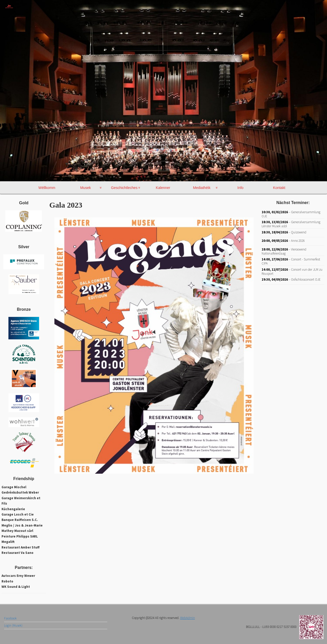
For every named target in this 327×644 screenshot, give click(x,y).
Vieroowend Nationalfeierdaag (284, 251)
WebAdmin (187, 630)
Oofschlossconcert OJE (306, 279)
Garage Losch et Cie (18, 514)
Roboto (7, 581)
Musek (85, 188)
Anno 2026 (298, 240)
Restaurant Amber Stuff (21, 547)
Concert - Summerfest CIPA (291, 261)
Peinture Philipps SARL (20, 536)
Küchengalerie (13, 509)
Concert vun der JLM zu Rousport (292, 271)
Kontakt (279, 188)
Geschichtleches (124, 188)
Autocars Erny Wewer (18, 576)
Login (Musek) (13, 638)
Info (240, 188)
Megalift (8, 542)
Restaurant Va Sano (17, 553)
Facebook (10, 631)
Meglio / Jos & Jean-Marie (22, 525)
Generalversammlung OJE (291, 214)
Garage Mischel (14, 487)
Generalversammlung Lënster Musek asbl (291, 224)
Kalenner (163, 188)
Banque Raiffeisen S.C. (20, 520)
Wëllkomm (46, 188)
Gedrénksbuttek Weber (20, 492)
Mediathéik (201, 188)
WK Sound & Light (16, 587)
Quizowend (298, 232)
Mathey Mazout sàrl (17, 531)
